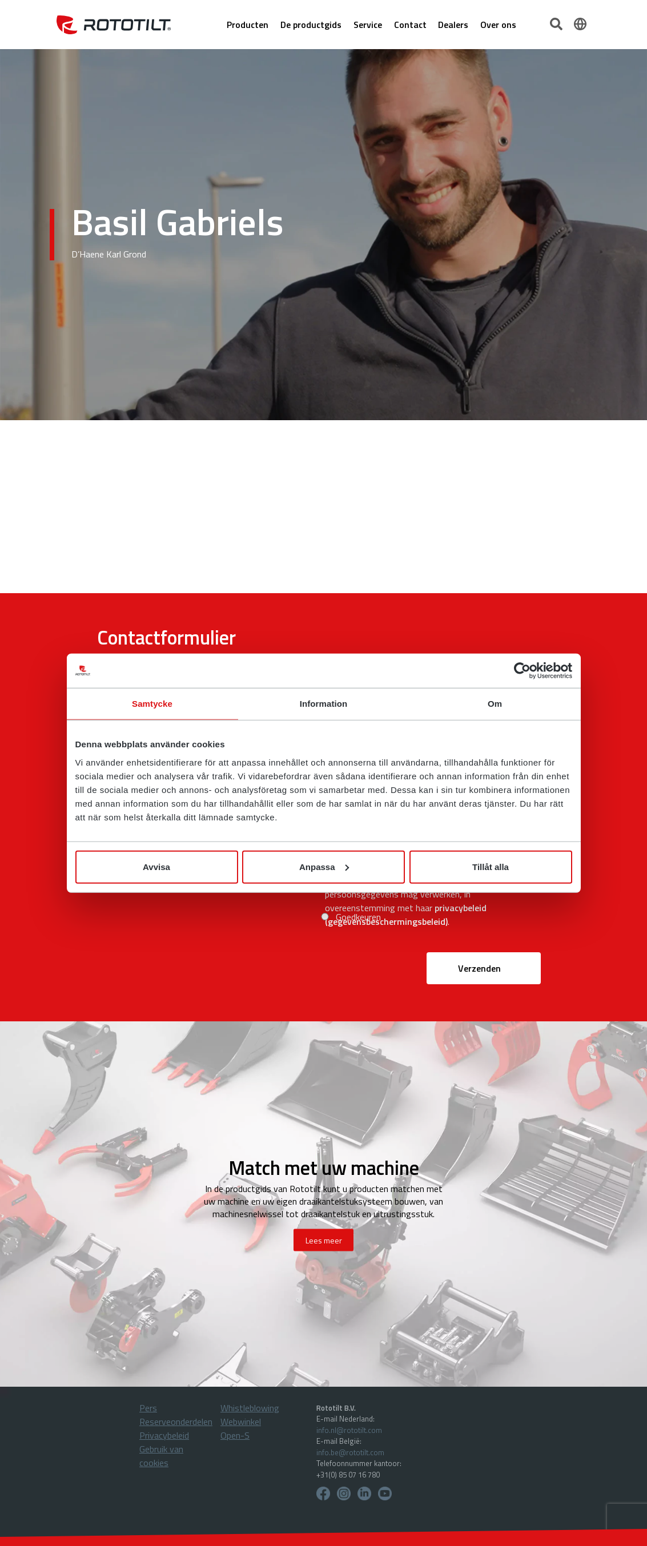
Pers (148, 1408)
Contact (410, 24)
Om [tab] (495, 703)
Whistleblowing (249, 1408)
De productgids (310, 24)
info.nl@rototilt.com (349, 1430)
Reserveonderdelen (175, 1421)
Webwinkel (240, 1421)
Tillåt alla (490, 866)
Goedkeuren (358, 917)
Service (367, 24)
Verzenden (479, 968)
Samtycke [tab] (152, 703)
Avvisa (156, 866)
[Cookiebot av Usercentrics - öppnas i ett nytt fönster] (522, 670)
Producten (247, 24)
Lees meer (324, 1240)
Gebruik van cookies (161, 1455)
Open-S (235, 1435)
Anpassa (324, 866)
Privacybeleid (164, 1435)
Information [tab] (324, 703)
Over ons (498, 24)
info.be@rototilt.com (350, 1452)
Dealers (453, 24)
